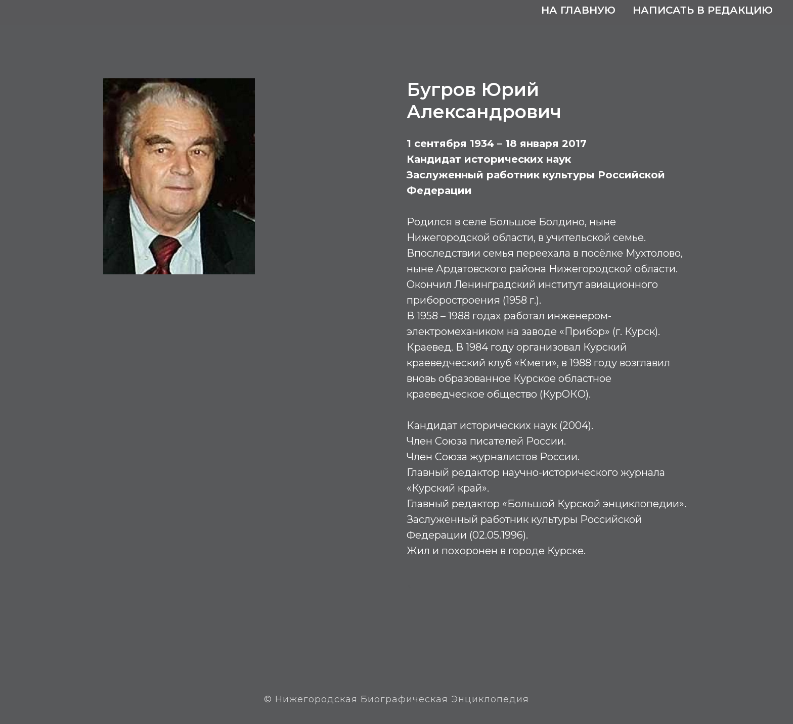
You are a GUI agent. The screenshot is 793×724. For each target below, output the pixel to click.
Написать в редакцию (703, 10)
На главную (578, 10)
